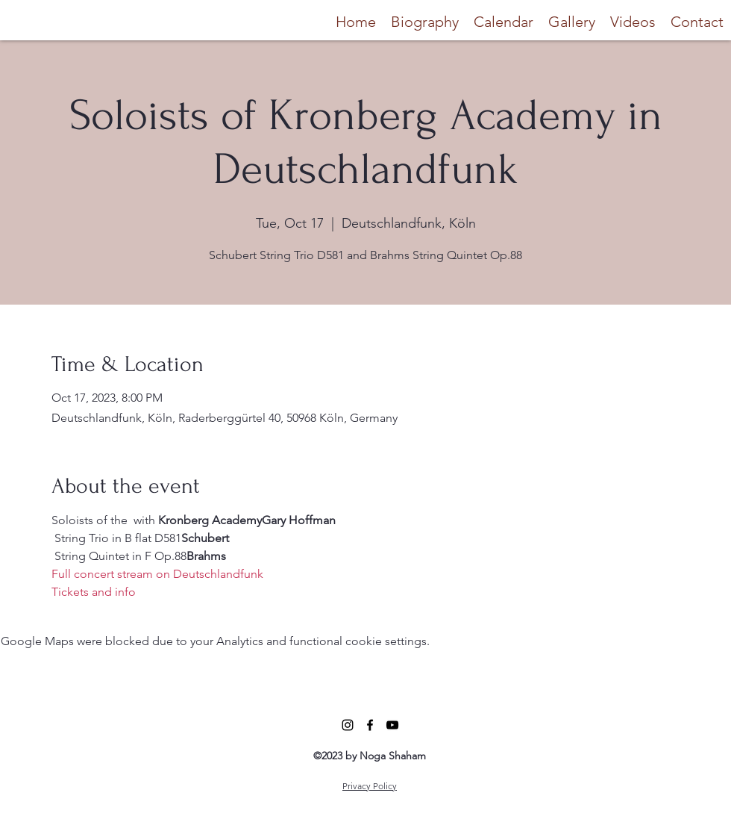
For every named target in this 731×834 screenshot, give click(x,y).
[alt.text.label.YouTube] (392, 725)
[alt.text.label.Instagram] (347, 725)
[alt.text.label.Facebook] (370, 725)
